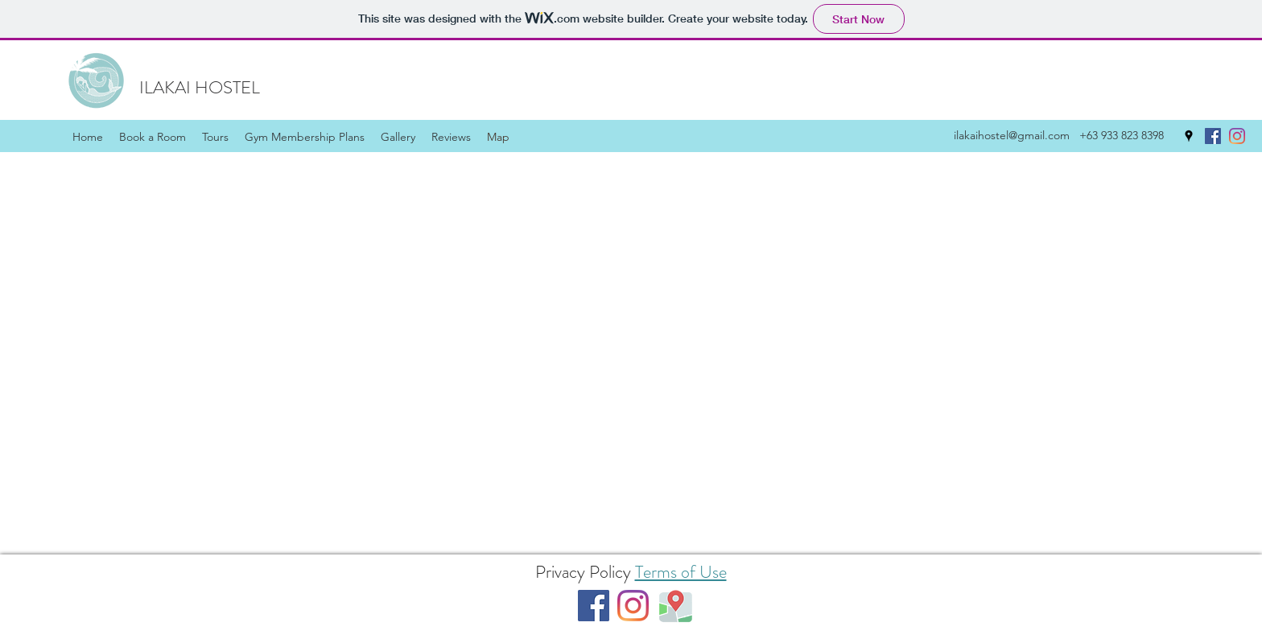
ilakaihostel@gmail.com (1012, 135)
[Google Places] (1189, 136)
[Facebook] (1213, 136)
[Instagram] (1237, 136)
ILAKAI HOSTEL (199, 87)
